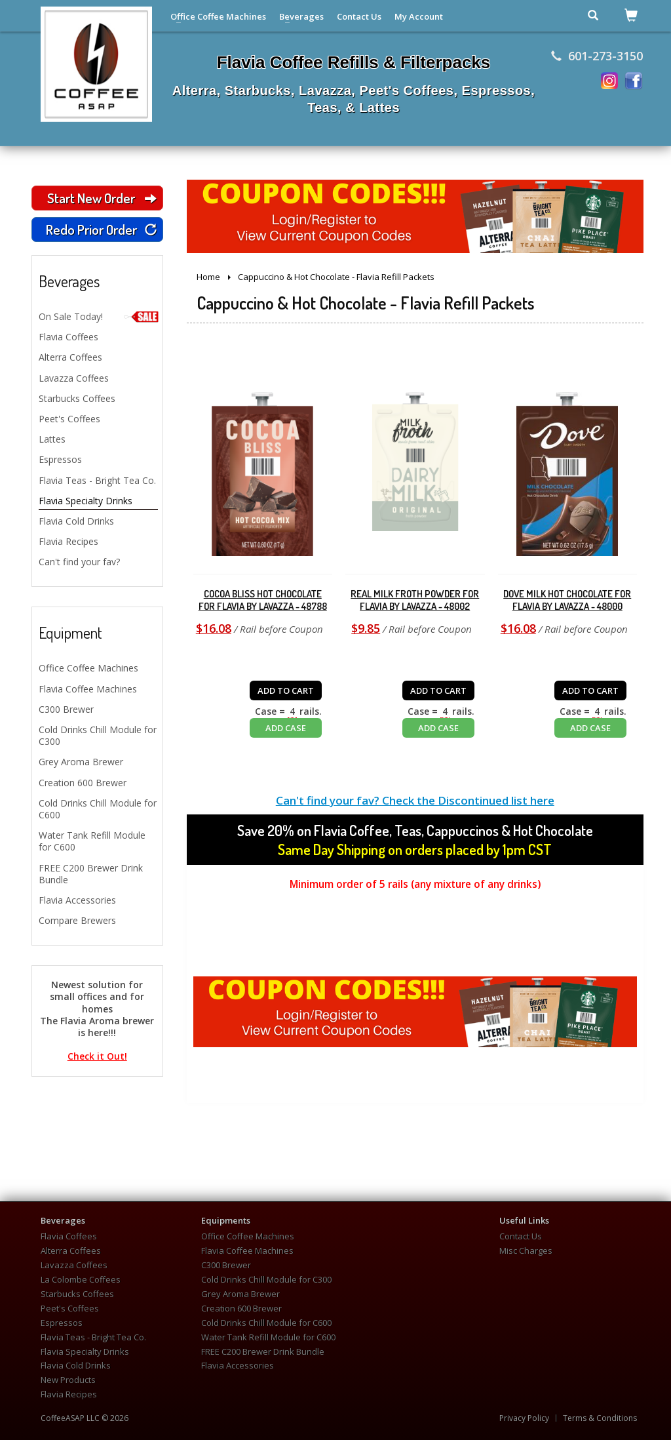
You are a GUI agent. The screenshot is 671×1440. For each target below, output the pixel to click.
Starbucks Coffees (77, 398)
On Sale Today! (98, 316)
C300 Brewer (66, 709)
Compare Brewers (77, 920)
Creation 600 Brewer (82, 782)
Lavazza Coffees (74, 378)
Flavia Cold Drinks (76, 521)
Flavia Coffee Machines (88, 689)
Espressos (60, 459)
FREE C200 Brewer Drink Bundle (91, 874)
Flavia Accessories (77, 900)
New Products (68, 1380)
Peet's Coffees (69, 418)
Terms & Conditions (600, 1418)
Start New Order (101, 198)
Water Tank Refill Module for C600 (92, 841)
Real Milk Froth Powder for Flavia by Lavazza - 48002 (415, 600)
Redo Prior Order (101, 229)
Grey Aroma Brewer (81, 761)
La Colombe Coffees (81, 1279)
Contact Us (359, 16)
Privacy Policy (524, 1418)
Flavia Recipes (68, 541)
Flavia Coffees (68, 336)
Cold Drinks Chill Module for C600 (98, 809)
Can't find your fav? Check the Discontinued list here (415, 800)
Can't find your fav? (79, 561)
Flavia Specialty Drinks (85, 500)
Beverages (301, 16)
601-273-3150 (597, 56)
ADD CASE (285, 728)
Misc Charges (525, 1250)
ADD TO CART (286, 690)
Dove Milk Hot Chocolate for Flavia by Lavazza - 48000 (567, 600)
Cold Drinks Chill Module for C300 (98, 735)
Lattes (52, 439)
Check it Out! (97, 1056)
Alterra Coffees (70, 357)
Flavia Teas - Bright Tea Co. (97, 480)
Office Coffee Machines (218, 16)
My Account (418, 16)
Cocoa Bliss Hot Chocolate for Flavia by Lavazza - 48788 (263, 600)
